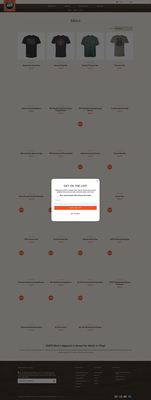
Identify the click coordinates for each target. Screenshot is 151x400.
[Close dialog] (97, 181)
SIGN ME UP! (75, 208)
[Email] (75, 200)
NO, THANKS (75, 213)
